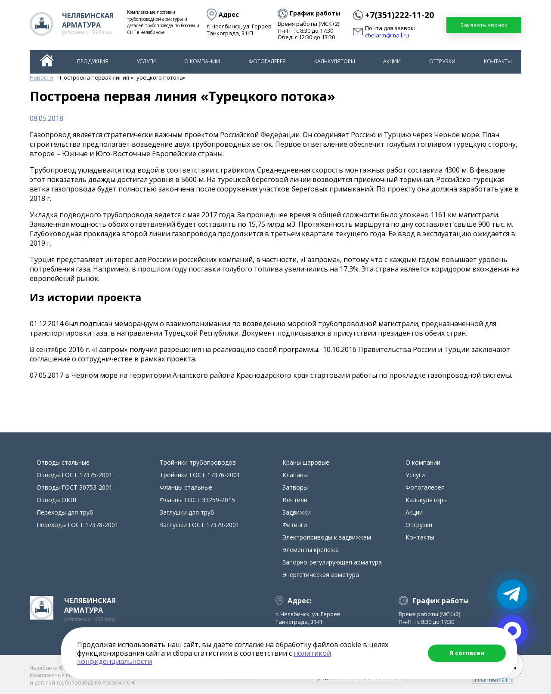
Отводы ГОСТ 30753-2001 (74, 487)
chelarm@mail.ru (387, 35)
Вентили (294, 500)
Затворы (295, 487)
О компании (202, 61)
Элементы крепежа (310, 550)
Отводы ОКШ (56, 500)
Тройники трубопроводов (198, 462)
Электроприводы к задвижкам (326, 537)
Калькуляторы (334, 61)
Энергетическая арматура (320, 575)
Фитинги (294, 525)
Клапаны (295, 475)
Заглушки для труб (187, 512)
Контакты (498, 61)
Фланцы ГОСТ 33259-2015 (197, 500)
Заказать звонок (484, 25)
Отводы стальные (63, 462)
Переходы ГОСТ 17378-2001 (77, 525)
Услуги (146, 61)
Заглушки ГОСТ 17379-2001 (199, 525)
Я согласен (466, 653)
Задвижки (296, 512)
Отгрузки (442, 61)
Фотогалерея (267, 61)
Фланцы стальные (186, 487)
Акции (392, 61)
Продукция (92, 61)
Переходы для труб (65, 512)
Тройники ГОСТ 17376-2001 (200, 475)
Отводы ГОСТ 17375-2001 (74, 475)
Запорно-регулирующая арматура (332, 562)
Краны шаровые (305, 462)
